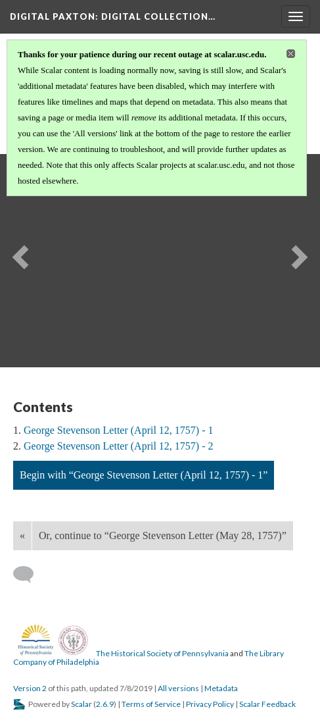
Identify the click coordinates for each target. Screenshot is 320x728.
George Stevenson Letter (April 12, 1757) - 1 (119, 430)
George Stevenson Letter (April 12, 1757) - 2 (119, 446)
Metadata (221, 688)
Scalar (81, 704)
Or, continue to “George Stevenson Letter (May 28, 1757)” (162, 535)
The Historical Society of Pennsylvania (162, 653)
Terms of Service (151, 704)
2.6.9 (105, 704)
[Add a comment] (29, 574)
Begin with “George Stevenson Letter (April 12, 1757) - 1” (143, 475)
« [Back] (22, 535)
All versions (178, 688)
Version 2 (30, 688)
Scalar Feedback (267, 704)
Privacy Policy (210, 704)
